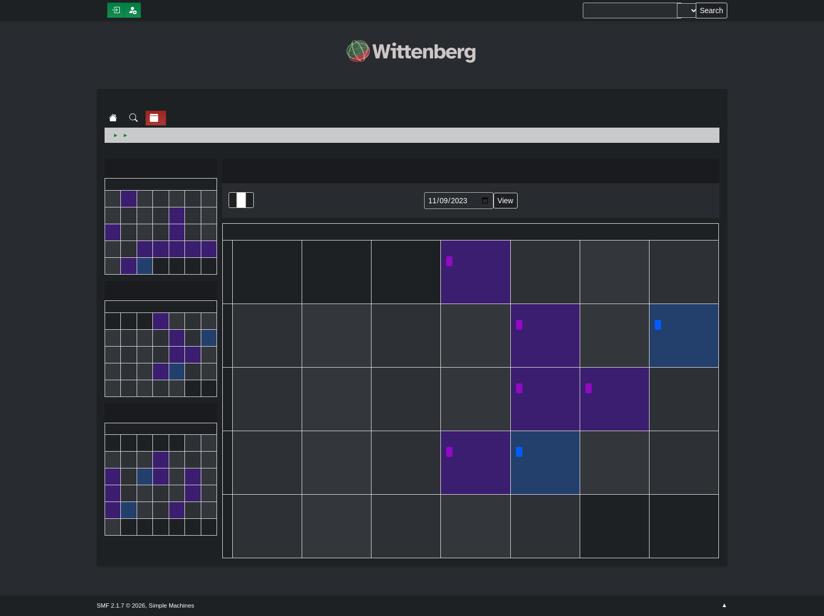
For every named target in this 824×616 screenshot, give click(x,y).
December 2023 (161, 414)
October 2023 (161, 169)
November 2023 (161, 291)
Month (241, 200)
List (233, 200)
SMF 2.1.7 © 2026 (121, 605)
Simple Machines (171, 605)
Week (249, 200)
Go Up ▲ (724, 605)
